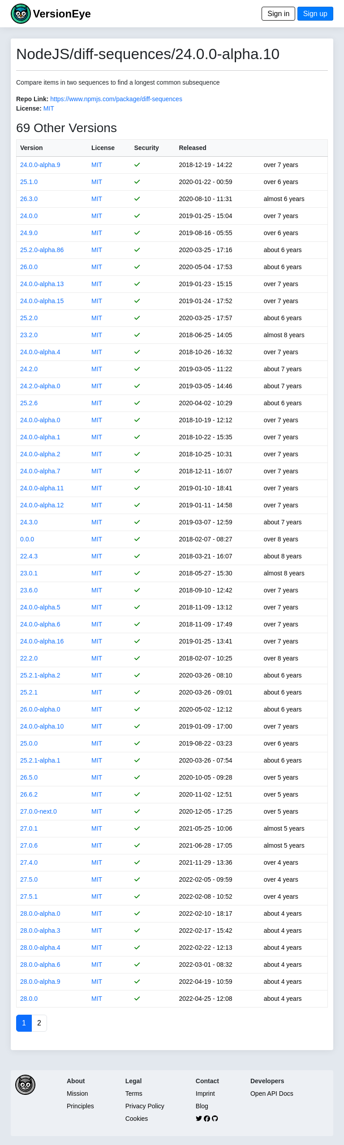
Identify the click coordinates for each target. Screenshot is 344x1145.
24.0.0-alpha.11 (42, 488)
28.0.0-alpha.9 (40, 981)
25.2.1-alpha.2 (40, 675)
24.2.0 (29, 369)
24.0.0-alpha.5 (40, 607)
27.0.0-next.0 (38, 811)
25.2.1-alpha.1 (40, 760)
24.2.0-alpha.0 (40, 386)
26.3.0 (29, 198)
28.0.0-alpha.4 (40, 947)
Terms (133, 1093)
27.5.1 (29, 896)
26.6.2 (29, 794)
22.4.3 (29, 556)
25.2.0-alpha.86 (42, 249)
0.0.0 (27, 539)
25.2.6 (29, 403)
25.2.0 (29, 318)
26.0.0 (29, 266)
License (103, 147)
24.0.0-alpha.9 (40, 164)
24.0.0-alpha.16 (42, 641)
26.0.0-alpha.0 (40, 709)
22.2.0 (29, 658)
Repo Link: (32, 99)
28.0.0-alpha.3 (40, 930)
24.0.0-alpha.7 (40, 471)
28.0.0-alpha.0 (40, 913)
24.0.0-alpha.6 (40, 624)
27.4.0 (29, 862)
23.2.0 (29, 335)
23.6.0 (29, 590)
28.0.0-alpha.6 (40, 964)
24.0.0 (29, 215)
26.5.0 (29, 777)
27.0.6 (29, 845)
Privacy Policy (144, 1106)
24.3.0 (29, 522)
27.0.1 (29, 828)
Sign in (278, 13)
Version (31, 147)
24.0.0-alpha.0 (40, 420)
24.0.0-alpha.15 (42, 300)
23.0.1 (29, 573)
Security (146, 147)
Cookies (136, 1118)
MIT (48, 108)
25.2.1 (29, 692)
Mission (77, 1093)
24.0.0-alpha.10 (42, 726)
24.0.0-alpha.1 (40, 437)
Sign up (315, 13)
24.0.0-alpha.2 (40, 454)
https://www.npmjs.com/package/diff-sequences (116, 99)
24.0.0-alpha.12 (42, 505)
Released (192, 147)
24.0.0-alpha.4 (40, 352)
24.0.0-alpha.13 (42, 283)
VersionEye (61, 14)
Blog (202, 1106)
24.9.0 (29, 232)
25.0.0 (29, 743)
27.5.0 (29, 879)
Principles (80, 1106)
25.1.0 (29, 181)
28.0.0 (29, 998)
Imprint (205, 1093)
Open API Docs (271, 1093)
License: (29, 108)
